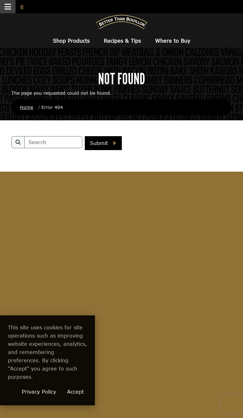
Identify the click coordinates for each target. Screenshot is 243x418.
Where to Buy (172, 41)
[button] (8, 6)
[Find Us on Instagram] (194, 204)
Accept (119, 392)
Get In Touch (209, 225)
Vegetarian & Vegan (25, 282)
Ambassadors (63, 249)
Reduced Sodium (20, 300)
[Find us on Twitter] (171, 203)
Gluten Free (24, 315)
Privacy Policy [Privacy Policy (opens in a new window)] (83, 392)
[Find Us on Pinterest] (216, 204)
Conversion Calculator (60, 276)
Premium (21, 255)
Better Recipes (64, 237)
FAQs (163, 225)
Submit (99, 143)
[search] (53, 142)
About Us (132, 225)
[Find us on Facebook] (149, 204)
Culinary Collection (22, 240)
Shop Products (71, 41)
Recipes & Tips (122, 41)
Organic (19, 267)
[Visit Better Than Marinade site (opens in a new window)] (192, 381)
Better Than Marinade (26, 330)
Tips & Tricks (62, 261)
